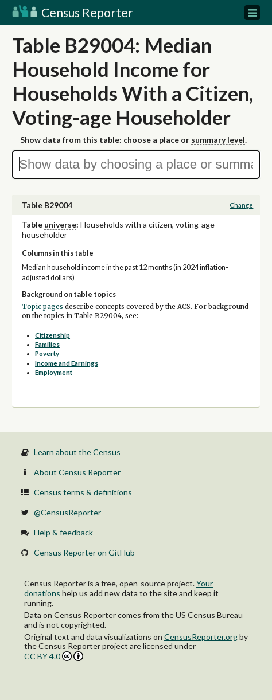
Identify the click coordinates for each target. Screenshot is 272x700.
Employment (53, 372)
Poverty (47, 353)
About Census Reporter (77, 472)
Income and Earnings (66, 363)
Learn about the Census (77, 452)
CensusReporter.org (201, 637)
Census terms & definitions (83, 492)
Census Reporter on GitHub (84, 552)
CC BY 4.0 (53, 656)
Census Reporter (72, 12)
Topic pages (42, 307)
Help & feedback (63, 532)
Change (241, 205)
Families (47, 344)
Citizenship (52, 335)
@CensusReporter (67, 512)
